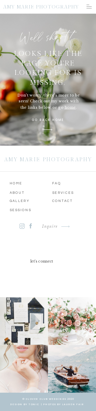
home (70, 107)
